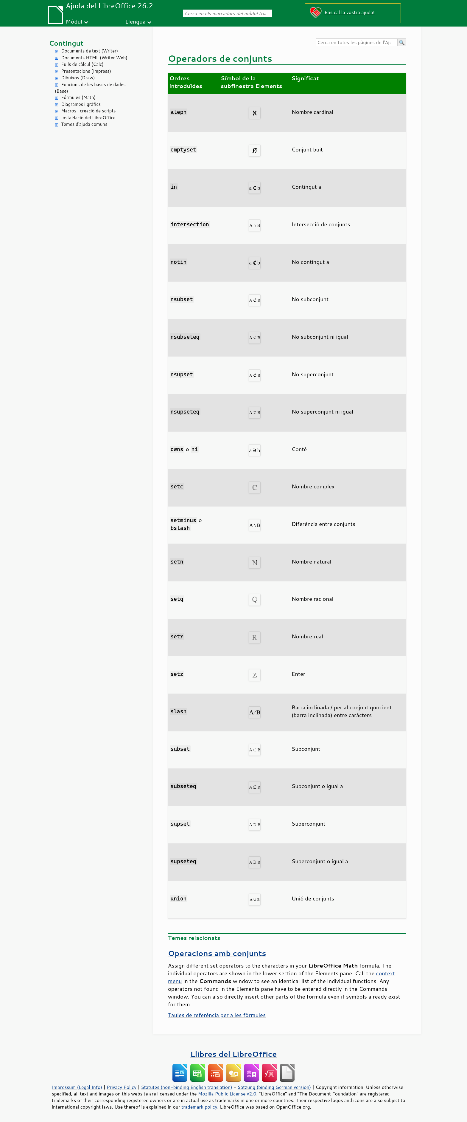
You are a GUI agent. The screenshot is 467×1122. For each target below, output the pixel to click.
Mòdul (74, 21)
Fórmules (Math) (78, 97)
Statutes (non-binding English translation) (186, 1087)
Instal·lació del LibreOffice (88, 117)
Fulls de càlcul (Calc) (82, 64)
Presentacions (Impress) (86, 71)
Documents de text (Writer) (89, 51)
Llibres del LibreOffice (233, 1054)
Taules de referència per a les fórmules (217, 1015)
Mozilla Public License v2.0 (227, 1093)
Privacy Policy (121, 1087)
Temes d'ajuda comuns (84, 124)
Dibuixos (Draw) (78, 78)
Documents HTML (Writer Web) (94, 58)
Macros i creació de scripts (88, 111)
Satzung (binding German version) (274, 1087)
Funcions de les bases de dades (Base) (90, 88)
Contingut (66, 43)
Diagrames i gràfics (81, 104)
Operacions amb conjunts (217, 953)
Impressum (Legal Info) (77, 1087)
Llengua (135, 21)
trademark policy (199, 1107)
